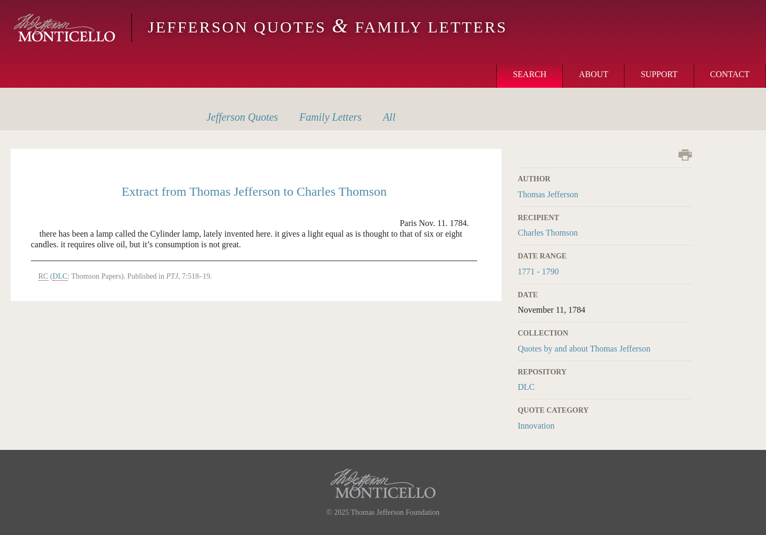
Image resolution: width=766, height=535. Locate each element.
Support (658, 74)
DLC (526, 386)
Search (529, 74)
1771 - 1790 (538, 271)
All (389, 117)
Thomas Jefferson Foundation (395, 512)
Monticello (64, 27)
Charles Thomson (548, 232)
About (593, 74)
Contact (730, 74)
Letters (330, 117)
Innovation (536, 425)
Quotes (242, 117)
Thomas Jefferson (548, 194)
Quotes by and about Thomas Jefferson (584, 348)
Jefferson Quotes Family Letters (327, 27)
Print (685, 155)
